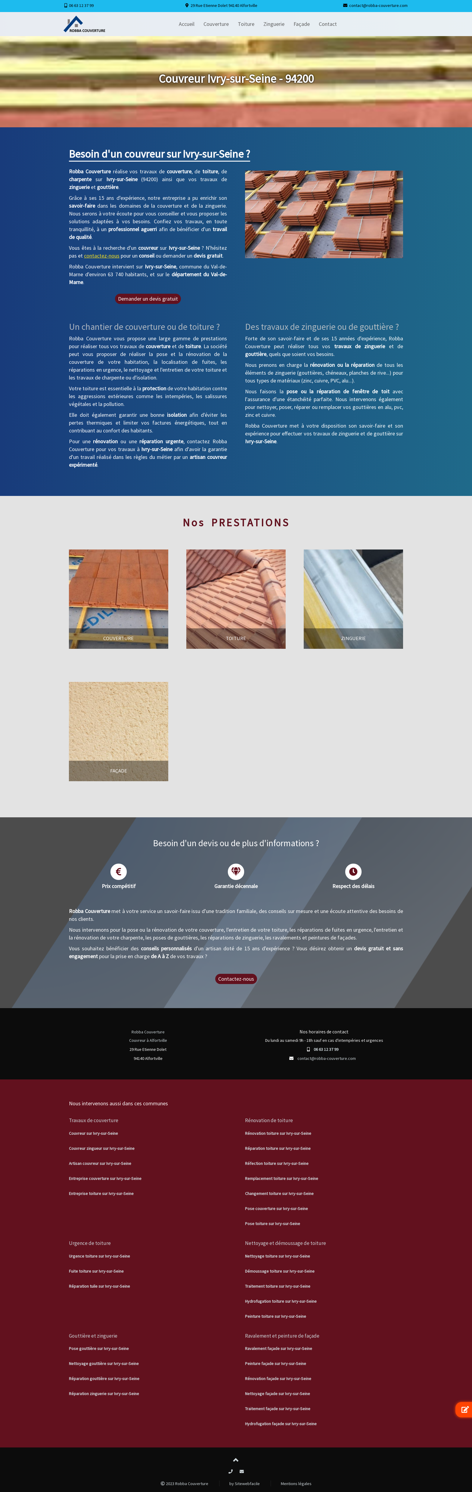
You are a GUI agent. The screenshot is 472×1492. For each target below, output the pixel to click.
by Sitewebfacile (244, 1483)
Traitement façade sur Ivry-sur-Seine (277, 1408)
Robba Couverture (148, 1032)
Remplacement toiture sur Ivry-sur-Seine (281, 1178)
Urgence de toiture (90, 1243)
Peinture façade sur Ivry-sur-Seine (275, 1363)
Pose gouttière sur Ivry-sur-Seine (99, 1348)
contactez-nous (102, 255)
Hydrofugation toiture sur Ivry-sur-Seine (281, 1301)
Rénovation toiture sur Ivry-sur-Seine (278, 1133)
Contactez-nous (236, 978)
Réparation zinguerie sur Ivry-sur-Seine (104, 1393)
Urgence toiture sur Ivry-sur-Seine (99, 1256)
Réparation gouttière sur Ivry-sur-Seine (104, 1378)
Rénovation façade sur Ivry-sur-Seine (278, 1378)
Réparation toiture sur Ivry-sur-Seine (278, 1148)
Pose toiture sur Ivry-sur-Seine (272, 1223)
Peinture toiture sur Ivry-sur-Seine (275, 1316)
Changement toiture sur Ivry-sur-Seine (279, 1193)
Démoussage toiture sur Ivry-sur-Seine (280, 1271)
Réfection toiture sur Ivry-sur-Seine (277, 1163)
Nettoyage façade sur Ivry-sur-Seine (277, 1393)
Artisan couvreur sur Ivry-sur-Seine (100, 1163)
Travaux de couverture (93, 1120)
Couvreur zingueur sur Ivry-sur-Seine (102, 1148)
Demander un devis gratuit (148, 298)
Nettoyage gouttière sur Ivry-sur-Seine (104, 1363)
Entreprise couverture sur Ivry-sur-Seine (105, 1178)
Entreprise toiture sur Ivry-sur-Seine (101, 1193)
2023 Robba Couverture (184, 1483)
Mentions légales (296, 1483)
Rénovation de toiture (269, 1120)
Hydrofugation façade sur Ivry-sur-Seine (281, 1423)
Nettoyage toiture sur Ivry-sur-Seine (277, 1256)
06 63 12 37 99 (81, 5)
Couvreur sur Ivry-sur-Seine (93, 1133)
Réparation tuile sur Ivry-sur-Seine (99, 1286)
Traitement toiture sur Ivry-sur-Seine (277, 1286)
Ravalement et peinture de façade (282, 1336)
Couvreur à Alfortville (148, 1040)
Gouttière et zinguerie (93, 1336)
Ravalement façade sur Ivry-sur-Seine (278, 1348)
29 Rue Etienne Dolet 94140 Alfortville (224, 5)
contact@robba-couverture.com (378, 5)
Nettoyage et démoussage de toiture (285, 1243)
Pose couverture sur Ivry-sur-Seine (276, 1208)
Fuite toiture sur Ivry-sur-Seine (96, 1271)
